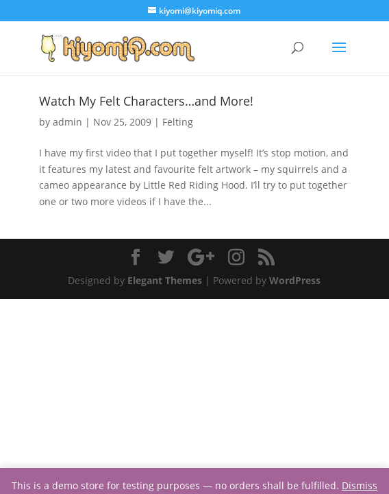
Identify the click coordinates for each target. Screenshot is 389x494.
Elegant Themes (164, 280)
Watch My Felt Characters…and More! (146, 101)
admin (67, 121)
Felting (177, 121)
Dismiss (359, 485)
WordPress (295, 280)
